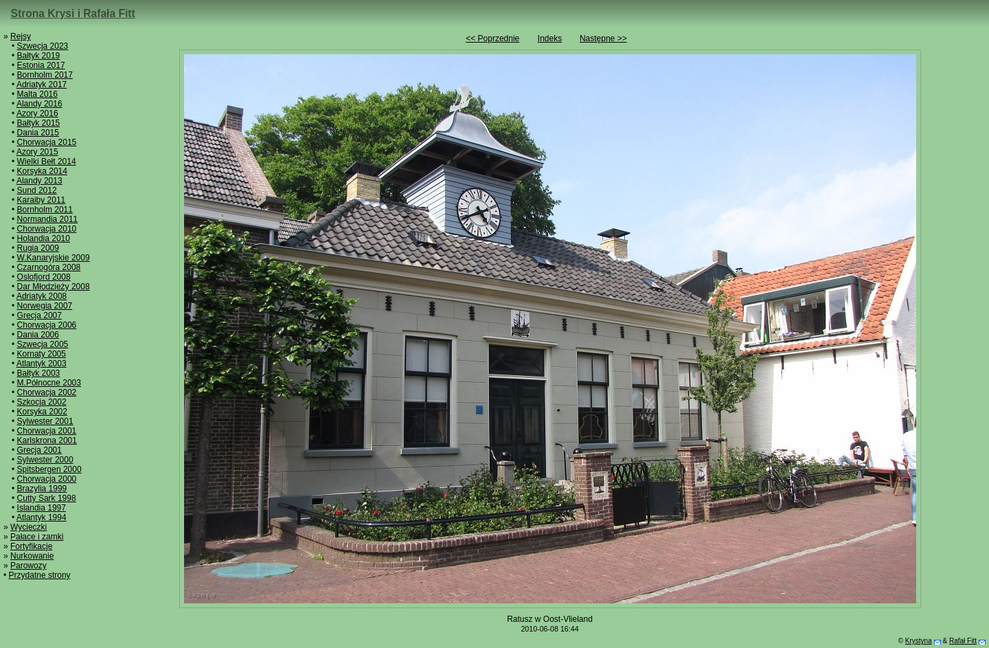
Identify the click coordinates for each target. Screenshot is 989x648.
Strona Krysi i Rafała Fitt (73, 13)
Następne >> (603, 38)
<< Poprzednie (492, 38)
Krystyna (918, 641)
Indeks (550, 38)
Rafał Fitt (963, 641)
